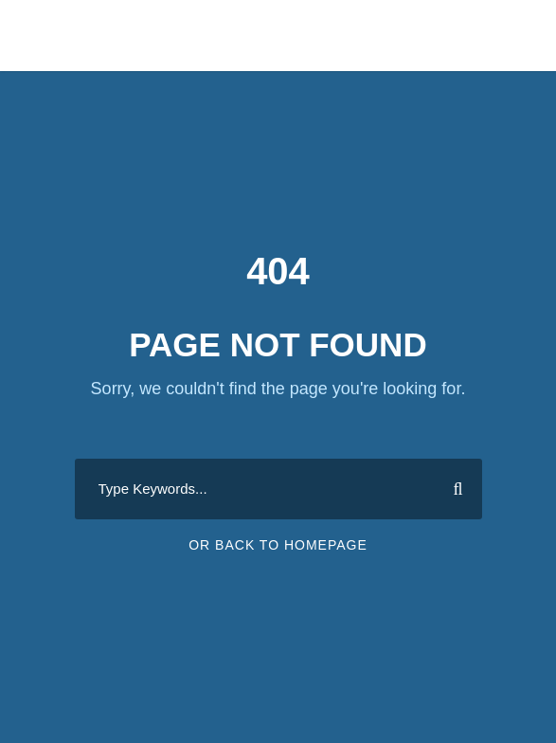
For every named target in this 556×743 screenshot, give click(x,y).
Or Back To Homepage (278, 545)
